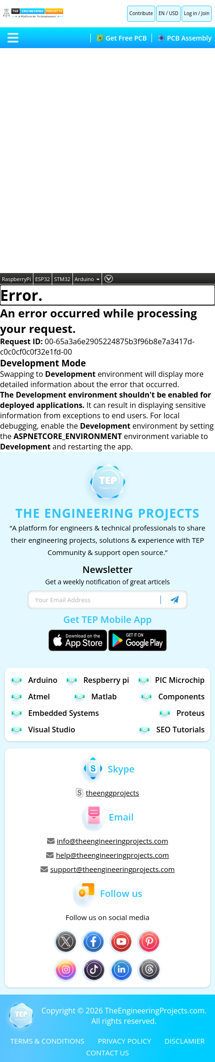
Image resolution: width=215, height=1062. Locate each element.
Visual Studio (42, 729)
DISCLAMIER (185, 1040)
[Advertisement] (107, 160)
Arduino (87, 278)
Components (172, 696)
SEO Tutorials (171, 729)
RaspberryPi (16, 278)
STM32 (62, 278)
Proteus (182, 712)
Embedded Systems (54, 712)
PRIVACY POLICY (124, 1040)
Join (205, 13)
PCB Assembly (185, 37)
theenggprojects (107, 792)
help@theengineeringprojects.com (107, 855)
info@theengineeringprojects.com (107, 841)
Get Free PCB (121, 37)
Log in (190, 13)
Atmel (30, 696)
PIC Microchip (171, 679)
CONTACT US (107, 1052)
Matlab (95, 696)
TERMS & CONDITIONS (47, 1040)
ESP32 (42, 278)
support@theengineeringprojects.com (107, 869)
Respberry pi (97, 679)
